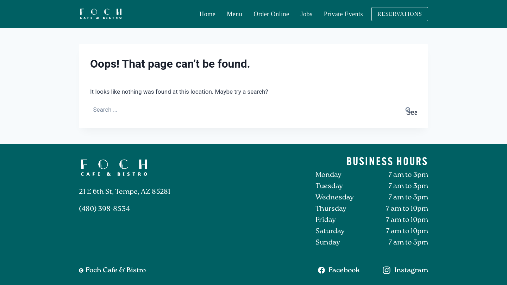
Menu (234, 14)
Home (207, 14)
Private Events (343, 14)
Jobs (307, 14)
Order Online (271, 14)
